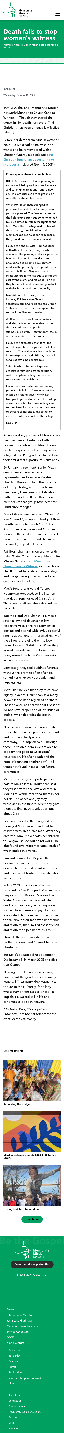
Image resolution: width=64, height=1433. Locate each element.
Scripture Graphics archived (25, 1378)
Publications (16, 1372)
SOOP (10, 1337)
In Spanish (14, 1355)
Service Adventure (18, 1332)
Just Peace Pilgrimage (19, 1320)
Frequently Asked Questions (25, 1412)
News (17, 45)
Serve (10, 1309)
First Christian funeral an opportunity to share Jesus (28, 159)
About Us (14, 1395)
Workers (13, 1428)
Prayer (12, 1367)
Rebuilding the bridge (16, 1104)
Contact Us (15, 1400)
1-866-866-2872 (26, 1275)
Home (7, 45)
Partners (14, 1417)
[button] (32, 1219)
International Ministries (20, 1315)
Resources (14, 1350)
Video (12, 1383)
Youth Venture (15, 1343)
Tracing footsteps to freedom (21, 1209)
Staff (11, 1423)
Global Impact (17, 1406)
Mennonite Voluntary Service (24, 1326)
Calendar (14, 1361)
